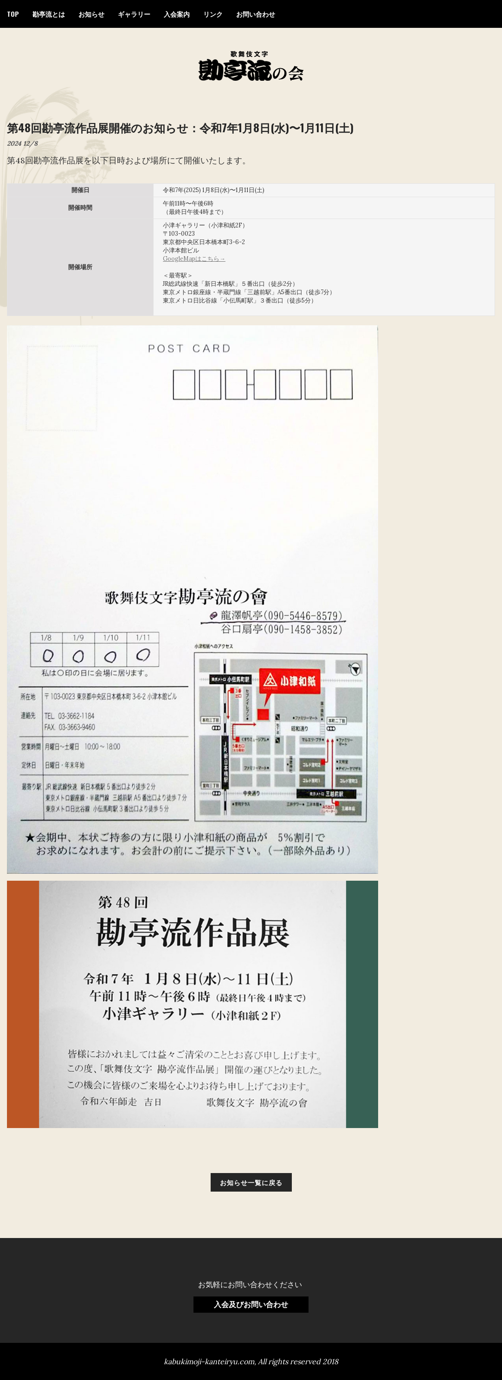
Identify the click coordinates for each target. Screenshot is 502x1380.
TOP (13, 14)
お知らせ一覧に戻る (251, 1182)
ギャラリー (134, 14)
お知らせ (91, 14)
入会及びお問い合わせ (251, 1304)
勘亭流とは (48, 14)
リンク (213, 14)
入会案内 (177, 14)
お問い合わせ (255, 14)
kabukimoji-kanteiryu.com (209, 1361)
